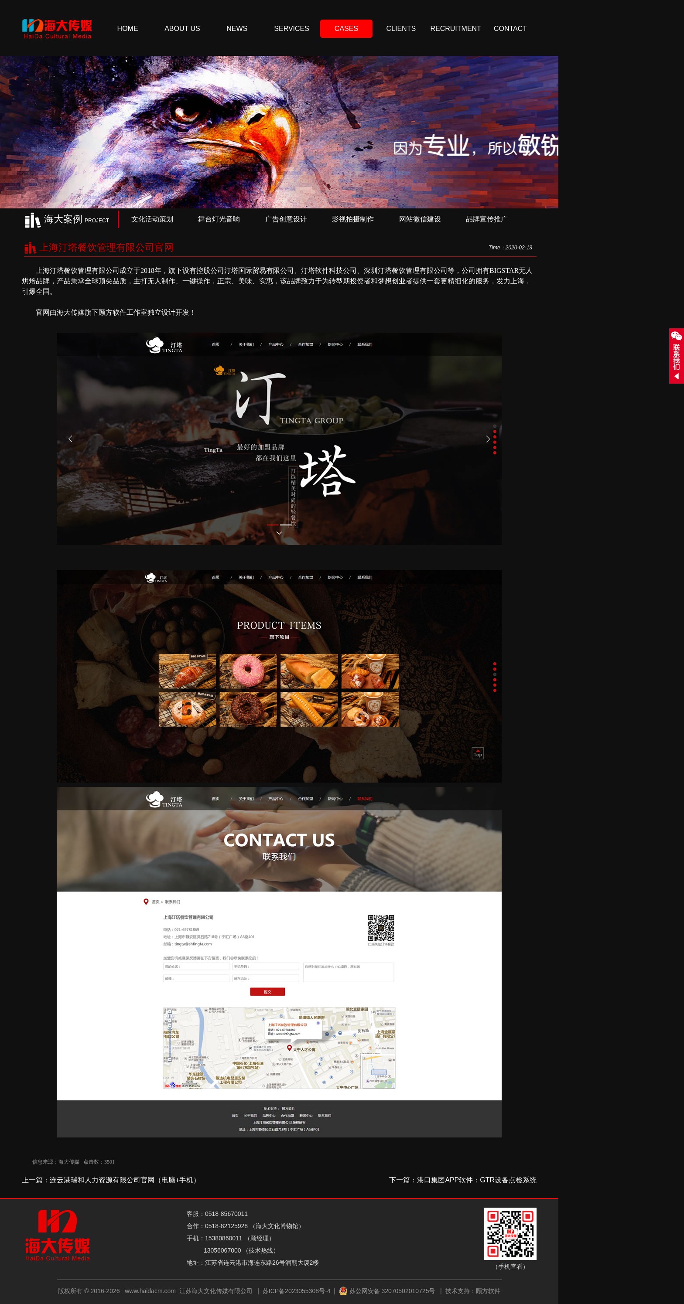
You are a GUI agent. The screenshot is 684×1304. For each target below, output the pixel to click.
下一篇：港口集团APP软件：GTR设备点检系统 (463, 1180)
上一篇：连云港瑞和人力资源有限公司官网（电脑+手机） (111, 1180)
